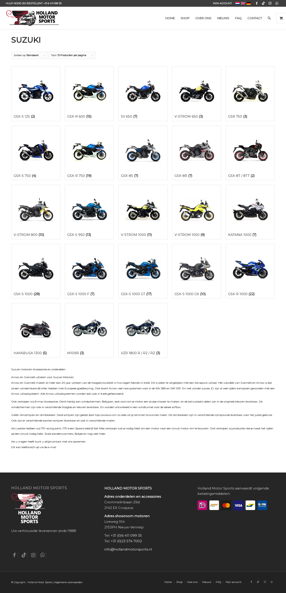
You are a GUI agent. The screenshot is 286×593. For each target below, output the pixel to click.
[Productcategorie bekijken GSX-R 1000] (250, 271)
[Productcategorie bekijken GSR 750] (250, 94)
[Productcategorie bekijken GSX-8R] (197, 153)
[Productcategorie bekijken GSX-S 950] (89, 212)
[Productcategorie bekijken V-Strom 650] (197, 94)
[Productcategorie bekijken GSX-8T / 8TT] (250, 153)
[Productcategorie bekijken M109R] (89, 330)
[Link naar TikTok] (263, 3)
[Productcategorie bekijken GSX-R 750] (89, 153)
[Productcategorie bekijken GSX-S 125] (36, 94)
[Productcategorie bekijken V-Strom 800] (36, 212)
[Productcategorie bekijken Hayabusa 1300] (36, 330)
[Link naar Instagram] (270, 3)
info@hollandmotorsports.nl (128, 549)
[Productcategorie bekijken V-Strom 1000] (143, 212)
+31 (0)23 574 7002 (126, 541)
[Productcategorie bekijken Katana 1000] (250, 212)
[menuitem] (221, 3)
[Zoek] (269, 18)
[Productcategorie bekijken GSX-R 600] (89, 94)
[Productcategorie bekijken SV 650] (143, 94)
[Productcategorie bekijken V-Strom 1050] (197, 212)
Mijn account (222, 3)
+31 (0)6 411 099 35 (126, 535)
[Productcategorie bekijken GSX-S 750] (36, 153)
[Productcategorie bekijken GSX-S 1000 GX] (197, 271)
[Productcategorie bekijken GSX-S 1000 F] (89, 271)
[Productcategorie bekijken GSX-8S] (143, 153)
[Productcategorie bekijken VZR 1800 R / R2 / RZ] (143, 330)
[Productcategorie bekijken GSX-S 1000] (36, 271)
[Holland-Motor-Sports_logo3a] (32, 18)
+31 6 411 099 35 (52, 3)
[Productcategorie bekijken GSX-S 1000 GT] (143, 271)
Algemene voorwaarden (68, 582)
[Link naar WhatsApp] (276, 3)
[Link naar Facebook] (256, 3)
